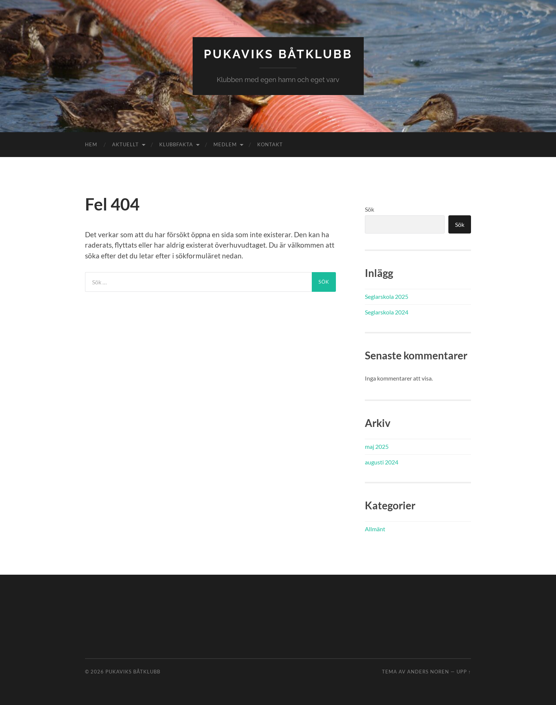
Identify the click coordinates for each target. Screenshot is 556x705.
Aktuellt (125, 144)
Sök (369, 209)
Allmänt (375, 528)
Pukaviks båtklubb (278, 54)
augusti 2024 (381, 462)
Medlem (225, 144)
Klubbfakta (176, 144)
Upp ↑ (464, 672)
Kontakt (270, 144)
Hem (91, 144)
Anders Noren (428, 672)
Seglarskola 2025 (386, 296)
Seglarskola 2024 (386, 312)
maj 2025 (377, 446)
